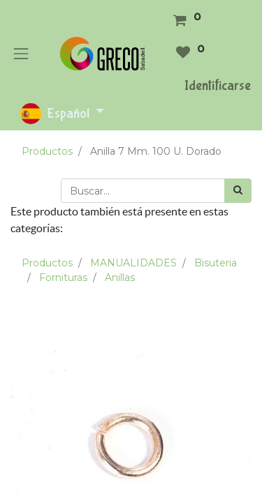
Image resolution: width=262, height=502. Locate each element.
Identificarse (217, 85)
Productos (47, 151)
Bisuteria (215, 263)
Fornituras (63, 277)
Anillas (120, 277)
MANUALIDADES (133, 263)
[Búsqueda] (238, 190)
